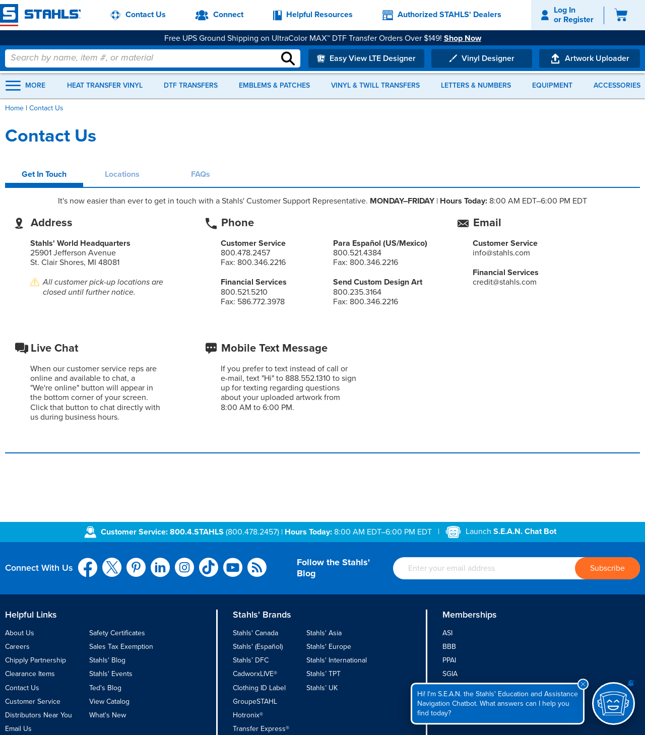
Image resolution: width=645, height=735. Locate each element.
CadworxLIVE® (255, 674)
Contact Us (22, 688)
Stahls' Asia (324, 633)
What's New (107, 715)
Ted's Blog (105, 688)
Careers (17, 646)
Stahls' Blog (107, 660)
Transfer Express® (261, 728)
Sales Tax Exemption (121, 646)
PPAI (449, 660)
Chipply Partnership (35, 660)
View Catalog (109, 701)
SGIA (450, 674)
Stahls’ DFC (251, 660)
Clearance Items (30, 674)
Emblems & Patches (274, 86)
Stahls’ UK (322, 688)
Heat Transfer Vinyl (105, 86)
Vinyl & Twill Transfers (375, 86)
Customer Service (32, 701)
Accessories (617, 86)
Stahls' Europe (328, 646)
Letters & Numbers (476, 86)
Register (578, 20)
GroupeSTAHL (255, 701)
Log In (564, 10)
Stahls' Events (111, 674)
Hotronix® (248, 715)
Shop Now (466, 38)
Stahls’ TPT (323, 674)
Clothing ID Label (259, 688)
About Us (19, 633)
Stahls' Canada (255, 633)
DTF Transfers (191, 86)
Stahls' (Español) (258, 646)
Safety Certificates (117, 633)
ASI (447, 633)
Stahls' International (336, 660)
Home (14, 108)
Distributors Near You (38, 715)
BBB (449, 646)
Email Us (18, 728)
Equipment (552, 86)
